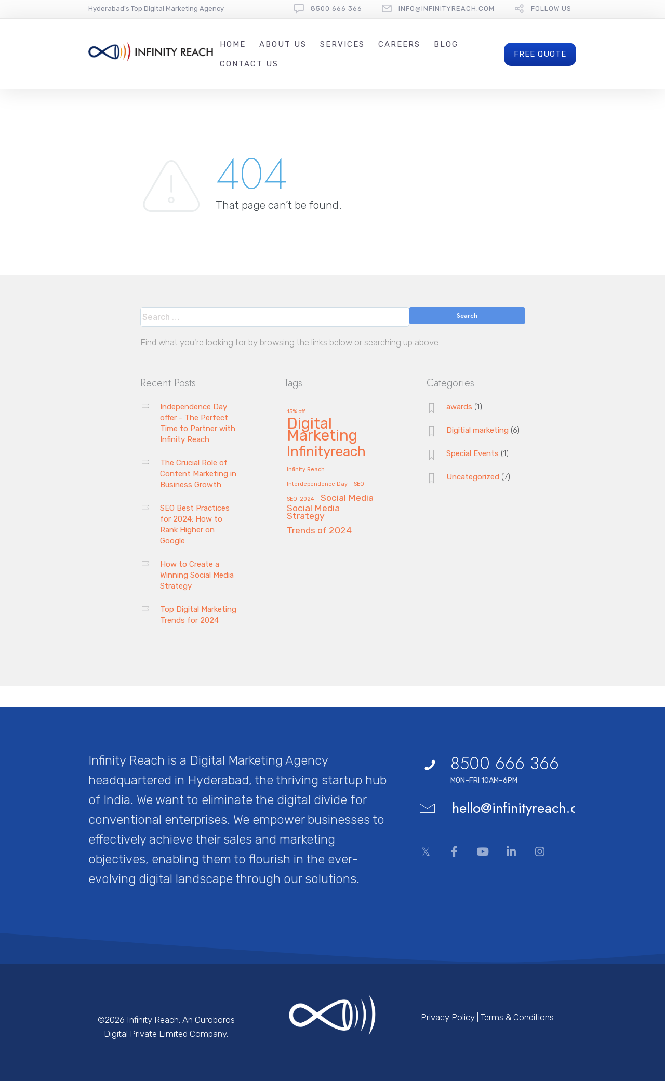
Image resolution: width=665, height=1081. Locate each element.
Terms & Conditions (517, 1017)
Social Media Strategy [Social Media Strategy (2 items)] (313, 512)
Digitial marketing (477, 430)
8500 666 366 (336, 8)
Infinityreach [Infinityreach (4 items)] (326, 452)
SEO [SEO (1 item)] (359, 484)
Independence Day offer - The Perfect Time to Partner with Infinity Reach (197, 423)
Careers (399, 44)
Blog (446, 44)
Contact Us (249, 64)
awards (459, 406)
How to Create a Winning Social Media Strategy (197, 575)
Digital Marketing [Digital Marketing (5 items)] (322, 430)
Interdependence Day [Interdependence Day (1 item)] (317, 484)
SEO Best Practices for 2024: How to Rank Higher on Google (195, 524)
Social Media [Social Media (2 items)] (347, 498)
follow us (551, 8)
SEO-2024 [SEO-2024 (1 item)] (300, 499)
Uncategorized (472, 477)
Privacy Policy (448, 1017)
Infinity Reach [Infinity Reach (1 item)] (306, 469)
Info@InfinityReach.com (446, 8)
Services (342, 44)
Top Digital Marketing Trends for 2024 (198, 615)
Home (233, 44)
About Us (283, 44)
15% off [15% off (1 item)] (296, 412)
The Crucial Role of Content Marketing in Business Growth (198, 473)
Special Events (472, 453)
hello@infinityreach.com (524, 808)
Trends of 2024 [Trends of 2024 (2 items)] (319, 531)
